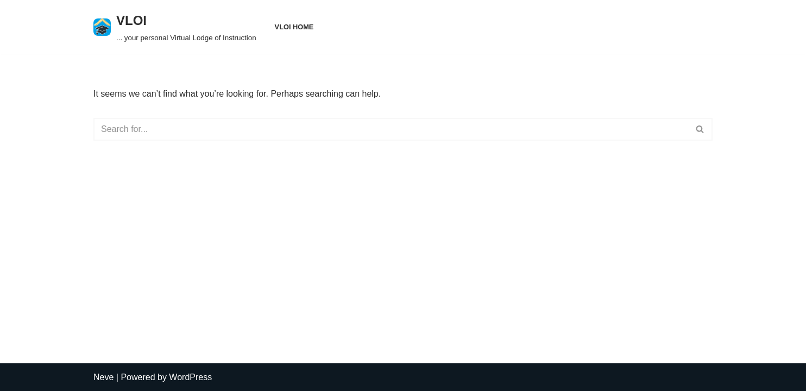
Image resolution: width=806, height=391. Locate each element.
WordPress (190, 377)
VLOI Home (294, 27)
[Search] (390, 129)
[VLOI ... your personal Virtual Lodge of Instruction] (174, 27)
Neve (103, 377)
